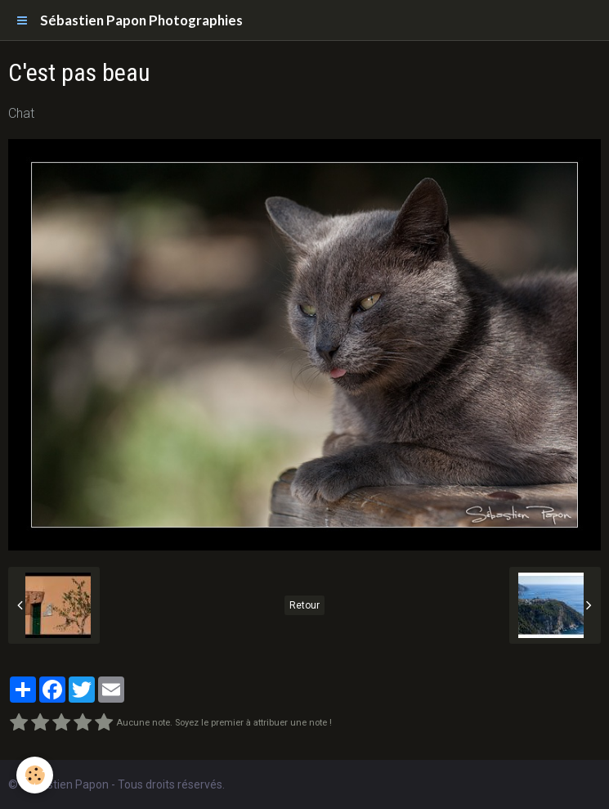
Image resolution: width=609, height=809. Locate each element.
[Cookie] (34, 775)
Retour (304, 605)
